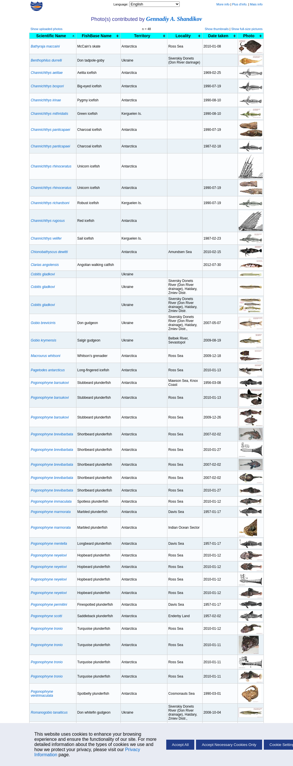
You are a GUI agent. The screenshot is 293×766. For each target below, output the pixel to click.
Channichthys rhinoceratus (51, 166)
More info (222, 4)
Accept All (180, 745)
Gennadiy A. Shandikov (174, 19)
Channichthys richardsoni (50, 203)
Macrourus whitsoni (45, 356)
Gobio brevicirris (43, 323)
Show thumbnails (217, 29)
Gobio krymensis (43, 340)
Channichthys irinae (46, 100)
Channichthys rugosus (48, 221)
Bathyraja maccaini (45, 46)
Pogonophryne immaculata (51, 502)
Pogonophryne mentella (49, 544)
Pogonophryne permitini (49, 605)
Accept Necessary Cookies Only (229, 745)
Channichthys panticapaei (50, 130)
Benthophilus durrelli (46, 60)
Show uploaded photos (46, 29)
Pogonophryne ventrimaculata (42, 694)
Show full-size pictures (246, 29)
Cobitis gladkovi (43, 274)
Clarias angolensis (45, 265)
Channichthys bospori (47, 86)
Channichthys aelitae (46, 73)
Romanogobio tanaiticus (49, 712)
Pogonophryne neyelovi (48, 555)
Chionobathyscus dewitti (49, 252)
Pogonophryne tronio (46, 629)
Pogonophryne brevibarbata (52, 434)
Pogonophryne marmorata (50, 512)
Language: (121, 4)
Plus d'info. (239, 4)
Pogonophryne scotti (46, 616)
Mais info (256, 4)
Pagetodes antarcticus (48, 370)
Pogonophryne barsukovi (50, 383)
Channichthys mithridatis (49, 114)
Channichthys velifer (46, 238)
